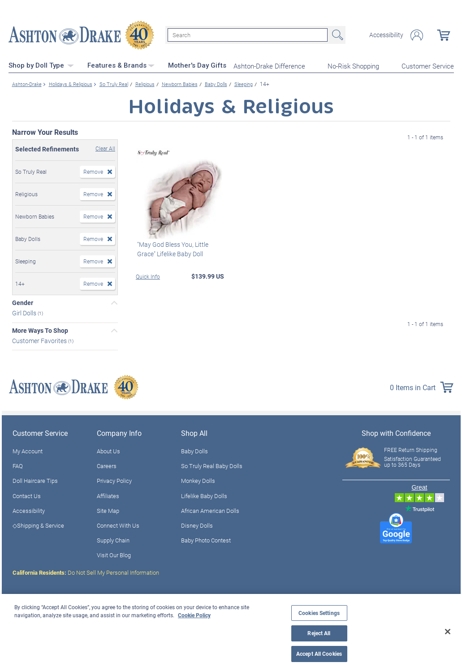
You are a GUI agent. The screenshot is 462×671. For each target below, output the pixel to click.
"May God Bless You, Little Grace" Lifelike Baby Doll (171, 248)
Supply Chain (113, 540)
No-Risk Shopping (353, 65)
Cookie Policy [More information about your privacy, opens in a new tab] (194, 615)
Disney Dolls (197, 524)
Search (336, 35)
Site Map (108, 510)
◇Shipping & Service (38, 524)
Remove (93, 170)
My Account (28, 450)
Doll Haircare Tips (35, 480)
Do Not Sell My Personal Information (86, 572)
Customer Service (428, 65)
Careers (107, 465)
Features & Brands (121, 65)
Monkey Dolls (198, 480)
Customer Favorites (40, 340)
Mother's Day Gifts (197, 65)
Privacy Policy (114, 480)
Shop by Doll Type (41, 65)
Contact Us (27, 495)
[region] (231, 632)
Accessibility (386, 35)
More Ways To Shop (40, 330)
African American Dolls (210, 510)
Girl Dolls (25, 312)
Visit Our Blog (114, 555)
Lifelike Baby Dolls (204, 495)
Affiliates (108, 495)
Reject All (318, 633)
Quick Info (148, 275)
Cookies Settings (319, 613)
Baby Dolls (194, 450)
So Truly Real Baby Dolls (211, 465)
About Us (108, 450)
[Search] (248, 35)
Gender (22, 302)
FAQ (18, 465)
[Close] (448, 631)
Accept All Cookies (319, 653)
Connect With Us (118, 524)
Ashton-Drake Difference (269, 65)
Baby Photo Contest (206, 540)
